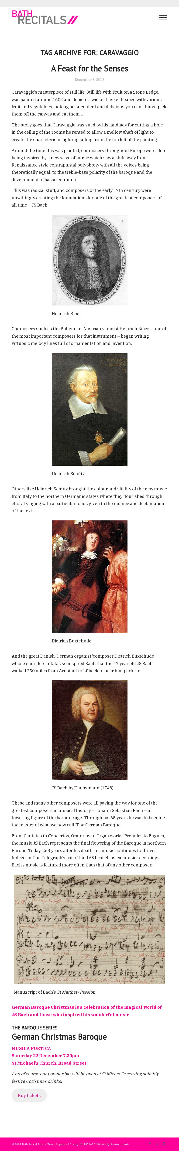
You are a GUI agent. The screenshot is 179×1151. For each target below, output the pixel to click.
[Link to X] (156, 1143)
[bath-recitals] (45, 17)
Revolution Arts (120, 1144)
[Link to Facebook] (149, 1143)
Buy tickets (29, 1095)
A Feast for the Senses (89, 68)
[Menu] (161, 17)
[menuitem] (161, 17)
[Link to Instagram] (163, 1143)
